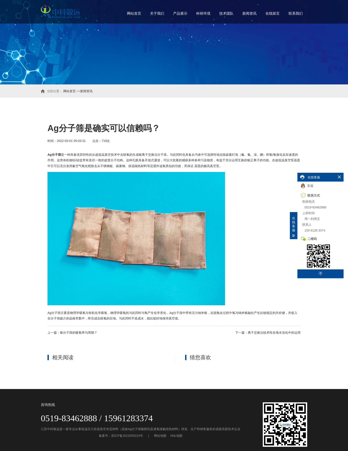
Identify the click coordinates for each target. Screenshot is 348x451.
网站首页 (134, 13)
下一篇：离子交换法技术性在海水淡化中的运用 (268, 332)
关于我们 (157, 13)
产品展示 (180, 13)
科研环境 (203, 13)
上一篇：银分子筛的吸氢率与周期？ (72, 332)
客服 (307, 186)
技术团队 (226, 13)
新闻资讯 (249, 13)
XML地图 (176, 435)
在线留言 (272, 13)
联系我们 (296, 13)
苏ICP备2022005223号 (127, 435)
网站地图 (160, 435)
